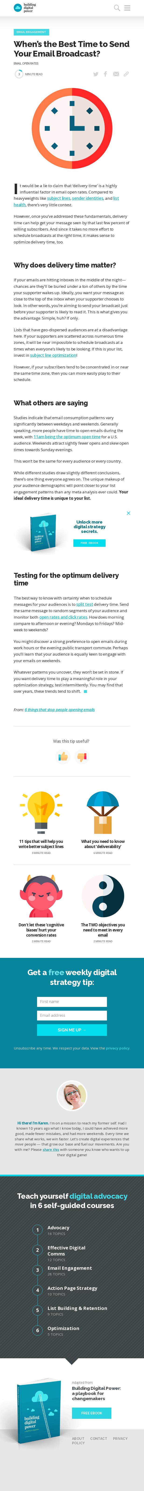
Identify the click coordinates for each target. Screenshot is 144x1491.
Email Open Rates (26, 63)
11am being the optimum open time (67, 436)
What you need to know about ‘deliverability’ (103, 823)
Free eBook (89, 543)
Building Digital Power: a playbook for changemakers (96, 1393)
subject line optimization (53, 355)
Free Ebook (91, 1413)
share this (51, 1149)
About (78, 1439)
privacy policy (118, 1048)
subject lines (58, 198)
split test (84, 604)
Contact (98, 1439)
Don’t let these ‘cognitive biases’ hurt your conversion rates (41, 909)
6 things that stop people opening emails (60, 709)
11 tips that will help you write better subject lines (41, 823)
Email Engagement (31, 32)
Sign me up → (72, 1029)
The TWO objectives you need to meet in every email (103, 909)
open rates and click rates (63, 617)
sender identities (87, 198)
